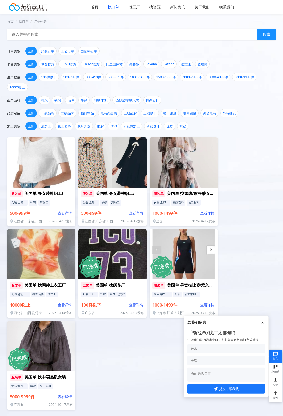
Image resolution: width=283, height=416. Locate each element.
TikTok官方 (91, 64)
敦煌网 (202, 64)
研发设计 (153, 126)
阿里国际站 (114, 64)
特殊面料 (152, 100)
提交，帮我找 (226, 389)
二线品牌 (67, 113)
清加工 (46, 126)
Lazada (168, 64)
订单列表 (40, 21)
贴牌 (100, 126)
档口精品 (87, 113)
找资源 (155, 7)
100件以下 (49, 77)
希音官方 (47, 64)
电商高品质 (108, 113)
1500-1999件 (166, 77)
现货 (169, 126)
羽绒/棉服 (101, 100)
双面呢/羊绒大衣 (127, 100)
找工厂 (134, 7)
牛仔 (84, 100)
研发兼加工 (131, 126)
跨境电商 (209, 113)
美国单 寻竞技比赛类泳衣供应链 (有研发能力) (207, 285)
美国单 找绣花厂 (110, 285)
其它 (182, 126)
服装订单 (47, 51)
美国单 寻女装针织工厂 (45, 193)
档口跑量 (169, 113)
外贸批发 (229, 113)
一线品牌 (47, 113)
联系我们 (226, 7)
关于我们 (202, 7)
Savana (151, 64)
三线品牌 (130, 113)
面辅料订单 (89, 51)
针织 (44, 100)
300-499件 (93, 77)
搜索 (266, 34)
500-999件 (116, 77)
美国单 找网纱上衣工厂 (45, 285)
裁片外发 (84, 126)
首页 (94, 7)
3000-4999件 (218, 77)
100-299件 (71, 77)
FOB (113, 126)
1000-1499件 (140, 77)
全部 (31, 51)
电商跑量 (189, 113)
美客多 (134, 64)
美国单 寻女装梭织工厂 (116, 193)
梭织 (57, 100)
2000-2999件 (192, 77)
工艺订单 (67, 51)
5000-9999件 (244, 77)
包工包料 (64, 126)
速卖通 (186, 64)
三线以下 (150, 113)
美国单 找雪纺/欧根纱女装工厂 (194, 193)
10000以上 (17, 87)
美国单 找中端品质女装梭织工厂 (53, 377)
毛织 (70, 100)
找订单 (113, 7)
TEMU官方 (69, 64)
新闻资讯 (177, 7)
